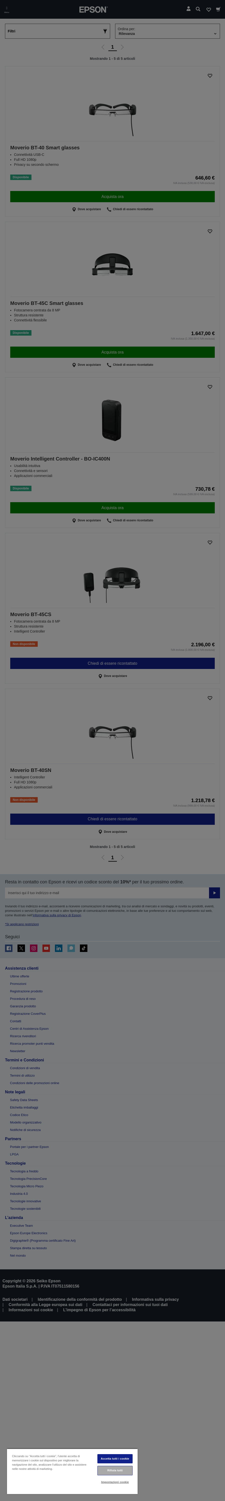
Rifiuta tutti (115, 1470)
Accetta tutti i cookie (115, 1458)
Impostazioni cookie (115, 1482)
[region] (72, 1471)
